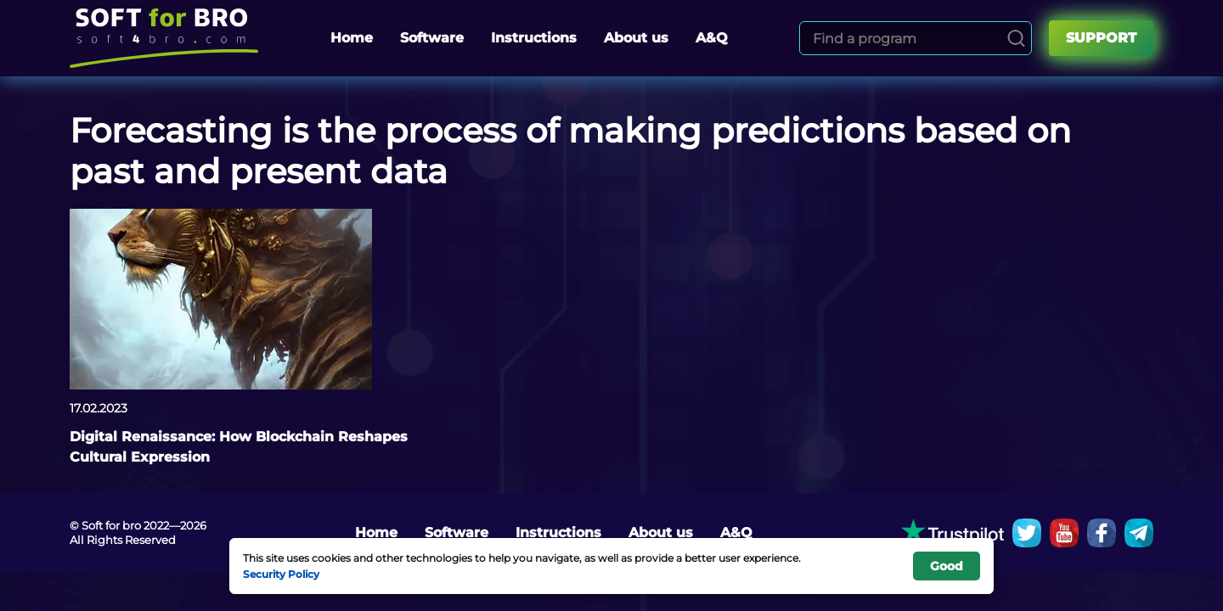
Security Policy (281, 574)
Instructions (534, 38)
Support (1101, 38)
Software (432, 38)
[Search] (1016, 38)
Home (351, 38)
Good (946, 566)
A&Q (712, 38)
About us (636, 38)
